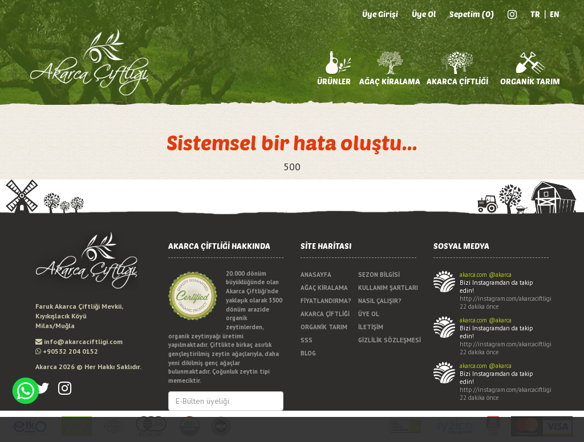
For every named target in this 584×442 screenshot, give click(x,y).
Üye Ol (424, 14)
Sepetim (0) (471, 14)
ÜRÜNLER (334, 81)
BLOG (308, 353)
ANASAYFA (316, 275)
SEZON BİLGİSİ (379, 275)
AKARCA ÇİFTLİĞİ (457, 81)
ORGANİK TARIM (530, 81)
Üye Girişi (380, 14)
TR (535, 14)
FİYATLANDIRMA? (326, 301)
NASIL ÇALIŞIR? (380, 301)
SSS (307, 340)
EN (554, 14)
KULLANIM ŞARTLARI (387, 288)
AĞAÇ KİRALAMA (389, 81)
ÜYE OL (368, 314)
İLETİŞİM (370, 327)
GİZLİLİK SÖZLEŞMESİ (387, 340)
